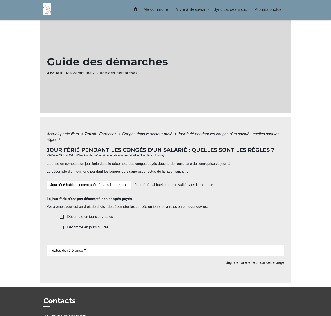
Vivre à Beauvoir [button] (191, 9)
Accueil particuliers (63, 134)
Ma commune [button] (156, 9)
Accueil (54, 73)
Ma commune (79, 73)
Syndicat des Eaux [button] (230, 9)
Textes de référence (66, 250)
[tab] (89, 185)
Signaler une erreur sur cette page (255, 262)
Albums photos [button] (269, 9)
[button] (135, 10)
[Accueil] (70, 10)
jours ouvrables (165, 206)
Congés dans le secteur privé (147, 134)
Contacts (59, 301)
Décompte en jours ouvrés (83, 227)
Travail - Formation (101, 134)
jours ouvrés (197, 206)
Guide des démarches (117, 73)
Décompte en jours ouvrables (86, 217)
